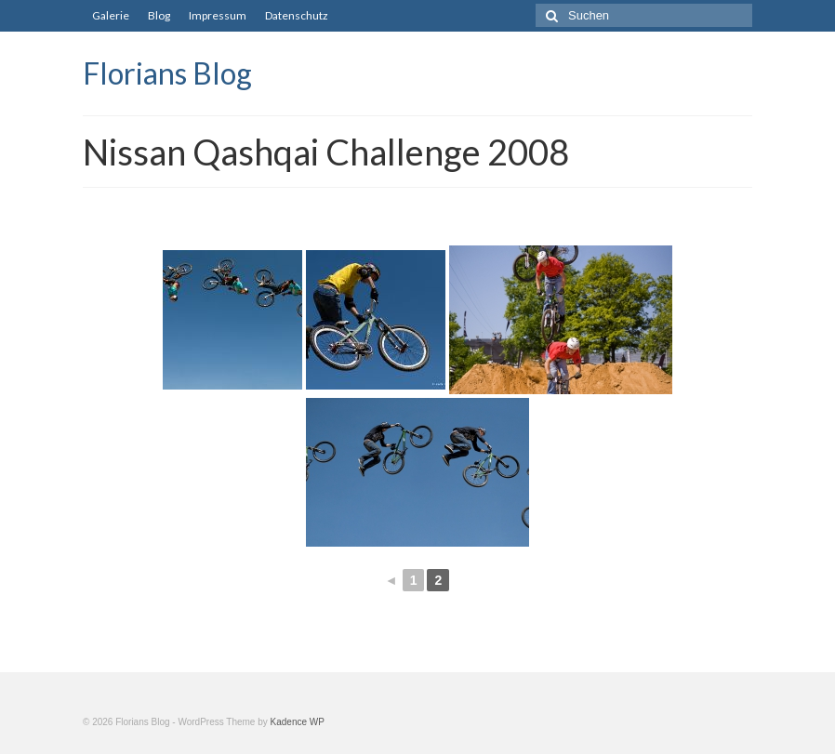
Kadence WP (298, 722)
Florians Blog (167, 73)
